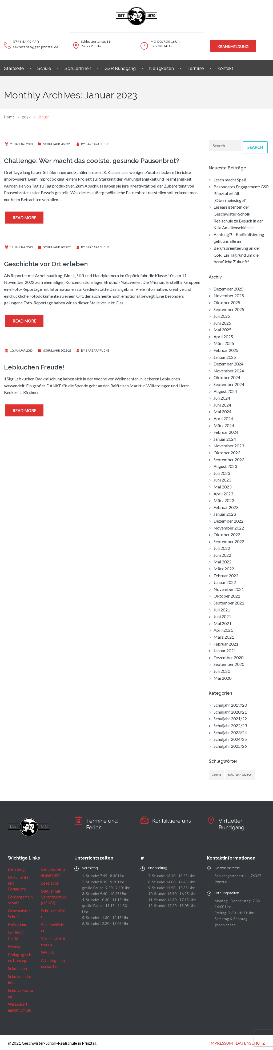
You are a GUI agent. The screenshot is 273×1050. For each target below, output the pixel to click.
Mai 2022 (222, 561)
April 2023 (223, 493)
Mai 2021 (222, 623)
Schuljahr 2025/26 (230, 746)
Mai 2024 (222, 411)
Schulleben (17, 968)
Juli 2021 (222, 609)
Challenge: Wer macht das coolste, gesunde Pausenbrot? (91, 161)
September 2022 (229, 541)
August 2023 (225, 466)
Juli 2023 (222, 473)
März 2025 (224, 343)
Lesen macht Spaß (230, 179)
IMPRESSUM (221, 1043)
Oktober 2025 (227, 302)
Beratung (16, 869)
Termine (195, 68)
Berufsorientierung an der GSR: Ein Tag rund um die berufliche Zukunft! (237, 254)
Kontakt (225, 68)
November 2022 (229, 527)
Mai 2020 (222, 678)
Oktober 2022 (227, 534)
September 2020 (229, 664)
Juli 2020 (222, 671)
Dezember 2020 (228, 657)
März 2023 (224, 500)
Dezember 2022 (228, 520)
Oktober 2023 (227, 452)
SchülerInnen (78, 68)
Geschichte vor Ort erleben (46, 264)
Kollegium (17, 924)
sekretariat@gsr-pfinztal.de (35, 47)
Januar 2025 (225, 357)
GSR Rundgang (120, 68)
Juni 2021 (222, 616)
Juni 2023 (222, 479)
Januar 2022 (225, 582)
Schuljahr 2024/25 (230, 739)
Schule (44, 68)
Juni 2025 (222, 322)
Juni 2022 (222, 555)
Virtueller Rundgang (231, 824)
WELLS (47, 952)
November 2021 (229, 589)
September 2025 (229, 309)
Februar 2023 (226, 507)
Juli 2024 (222, 397)
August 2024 (225, 391)
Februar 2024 (226, 432)
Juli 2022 (222, 548)
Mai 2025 (222, 329)
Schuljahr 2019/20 (230, 704)
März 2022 (224, 568)
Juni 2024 (222, 404)
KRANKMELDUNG (232, 46)
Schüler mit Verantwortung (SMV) (53, 897)
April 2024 (223, 418)
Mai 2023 (222, 486)
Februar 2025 (226, 350)
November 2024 (229, 370)
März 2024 (224, 425)
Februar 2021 (226, 643)
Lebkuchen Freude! (34, 367)
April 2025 (223, 336)
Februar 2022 (226, 575)
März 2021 (224, 636)
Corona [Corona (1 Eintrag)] (216, 774)
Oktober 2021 (227, 595)
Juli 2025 (222, 316)
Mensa (14, 946)
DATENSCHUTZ (250, 1043)
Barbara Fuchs (97, 144)
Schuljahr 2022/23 (57, 144)
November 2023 (229, 445)
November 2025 (229, 295)
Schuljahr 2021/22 (230, 718)
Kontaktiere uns (171, 821)
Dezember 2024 (228, 363)
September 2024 (229, 384)
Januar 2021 (225, 650)
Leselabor (50, 883)
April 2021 (223, 630)
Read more (24, 217)
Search (255, 147)
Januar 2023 (225, 513)
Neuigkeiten (161, 68)
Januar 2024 (225, 439)
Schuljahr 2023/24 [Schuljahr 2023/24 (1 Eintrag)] (240, 774)
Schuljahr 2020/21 (230, 711)
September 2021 (229, 602)
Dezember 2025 (228, 288)
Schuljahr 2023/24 (230, 732)
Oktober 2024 (227, 377)
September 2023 (229, 459)
